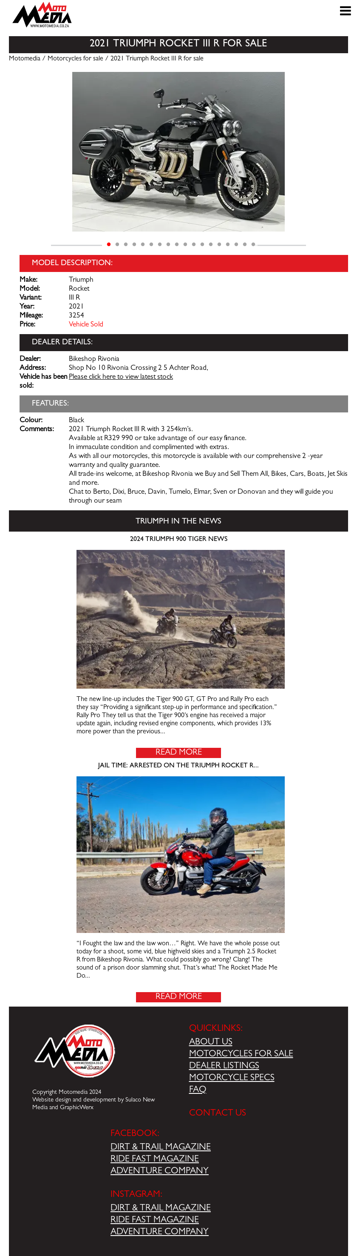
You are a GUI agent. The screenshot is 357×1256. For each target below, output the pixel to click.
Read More (179, 753)
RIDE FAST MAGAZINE (154, 1159)
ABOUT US (210, 1042)
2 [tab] (117, 244)
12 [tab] (202, 244)
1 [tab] (109, 244)
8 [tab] (168, 244)
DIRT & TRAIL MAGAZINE (160, 1148)
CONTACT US (217, 1114)
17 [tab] (245, 244)
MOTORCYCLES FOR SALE (241, 1054)
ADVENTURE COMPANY (159, 1171)
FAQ (198, 1090)
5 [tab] (143, 244)
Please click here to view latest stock (121, 377)
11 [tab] (194, 244)
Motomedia (24, 59)
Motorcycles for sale (75, 59)
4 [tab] (134, 244)
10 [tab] (185, 244)
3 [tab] (126, 244)
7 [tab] (160, 244)
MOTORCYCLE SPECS (232, 1078)
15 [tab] (228, 244)
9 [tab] (177, 244)
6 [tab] (151, 244)
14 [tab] (219, 244)
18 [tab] (253, 244)
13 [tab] (211, 244)
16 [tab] (236, 244)
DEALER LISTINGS (224, 1066)
